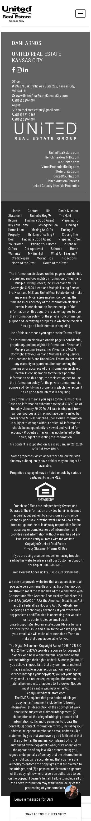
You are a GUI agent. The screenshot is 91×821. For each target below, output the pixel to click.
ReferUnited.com (67, 171)
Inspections (69, 258)
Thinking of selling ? (41, 234)
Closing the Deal (47, 225)
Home (16, 211)
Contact (33, 211)
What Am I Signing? (64, 253)
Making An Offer (42, 230)
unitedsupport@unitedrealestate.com (35, 624)
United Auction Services (63, 181)
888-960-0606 (52, 565)
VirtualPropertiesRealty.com (60, 167)
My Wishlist (35, 253)
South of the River (55, 263)
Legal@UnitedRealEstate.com (45, 693)
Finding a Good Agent (39, 220)
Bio (48, 211)
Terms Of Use (58, 548)
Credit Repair (20, 258)
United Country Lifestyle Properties (56, 186)
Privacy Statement (36, 548)
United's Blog (40, 216)
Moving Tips (45, 258)
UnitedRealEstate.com (64, 152)
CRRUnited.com (68, 162)
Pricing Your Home (43, 244)
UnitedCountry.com (66, 176)
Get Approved (34, 249)
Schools (56, 249)
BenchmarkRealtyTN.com (62, 157)
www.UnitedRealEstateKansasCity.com (40, 96)
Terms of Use (72, 333)
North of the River (23, 263)
